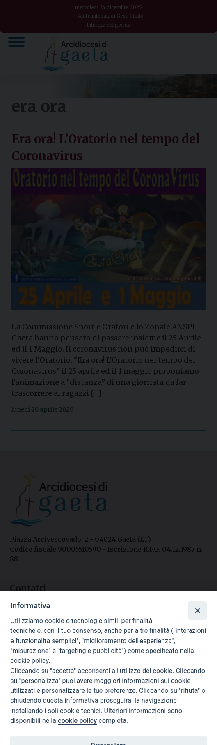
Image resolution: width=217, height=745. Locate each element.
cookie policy (77, 720)
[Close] (197, 610)
